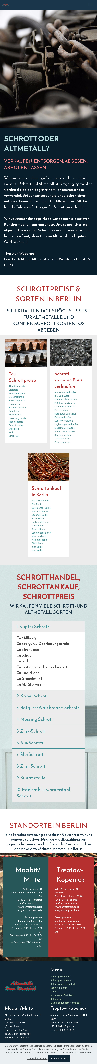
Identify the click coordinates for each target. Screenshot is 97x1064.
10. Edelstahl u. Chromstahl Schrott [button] (43, 792)
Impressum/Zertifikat (61, 995)
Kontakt (54, 991)
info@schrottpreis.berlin (29, 910)
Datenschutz (57, 999)
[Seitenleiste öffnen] (90, 5)
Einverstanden (59, 1058)
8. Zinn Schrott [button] (30, 766)
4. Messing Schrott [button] (34, 719)
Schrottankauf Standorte (63, 984)
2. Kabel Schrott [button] (32, 695)
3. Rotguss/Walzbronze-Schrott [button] (47, 707)
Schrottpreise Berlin (60, 980)
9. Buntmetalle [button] (30, 777)
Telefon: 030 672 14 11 (67, 903)
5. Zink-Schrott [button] (31, 731)
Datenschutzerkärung (37, 1058)
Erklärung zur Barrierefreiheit (65, 1003)
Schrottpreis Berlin (60, 976)
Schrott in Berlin (58, 988)
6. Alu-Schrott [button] (29, 742)
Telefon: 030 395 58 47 (30, 903)
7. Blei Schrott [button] (29, 754)
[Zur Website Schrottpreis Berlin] (20, 986)
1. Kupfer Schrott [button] (32, 626)
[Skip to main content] (5, 5)
